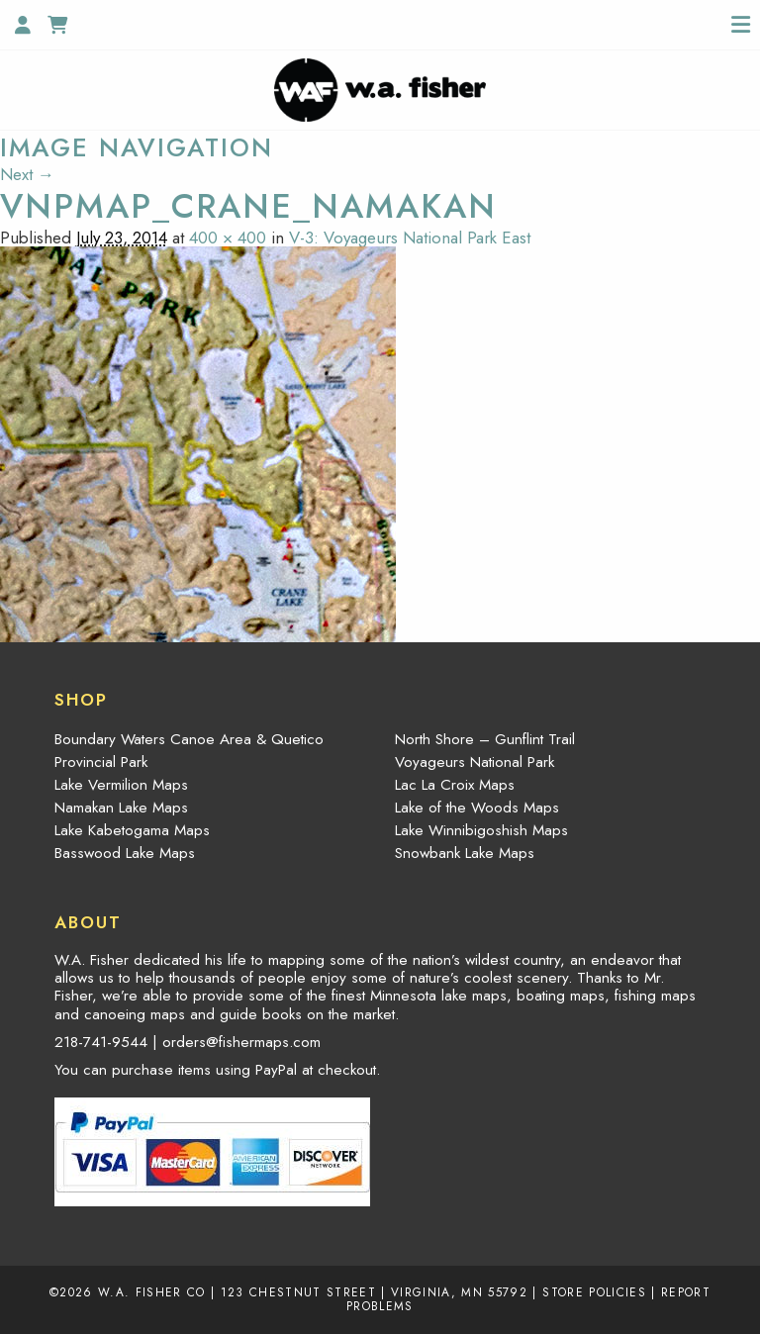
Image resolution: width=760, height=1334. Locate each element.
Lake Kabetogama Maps (132, 830)
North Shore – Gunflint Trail (485, 739)
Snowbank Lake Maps (464, 853)
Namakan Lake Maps (121, 807)
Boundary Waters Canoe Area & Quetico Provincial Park (189, 750)
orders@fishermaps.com (241, 1042)
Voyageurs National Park (474, 762)
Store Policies (594, 1292)
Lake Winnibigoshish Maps (481, 830)
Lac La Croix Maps (455, 785)
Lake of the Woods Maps (477, 807)
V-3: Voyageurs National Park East (409, 237)
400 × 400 (227, 237)
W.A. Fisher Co (152, 1292)
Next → (27, 174)
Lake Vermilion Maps (121, 785)
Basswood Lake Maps (124, 853)
